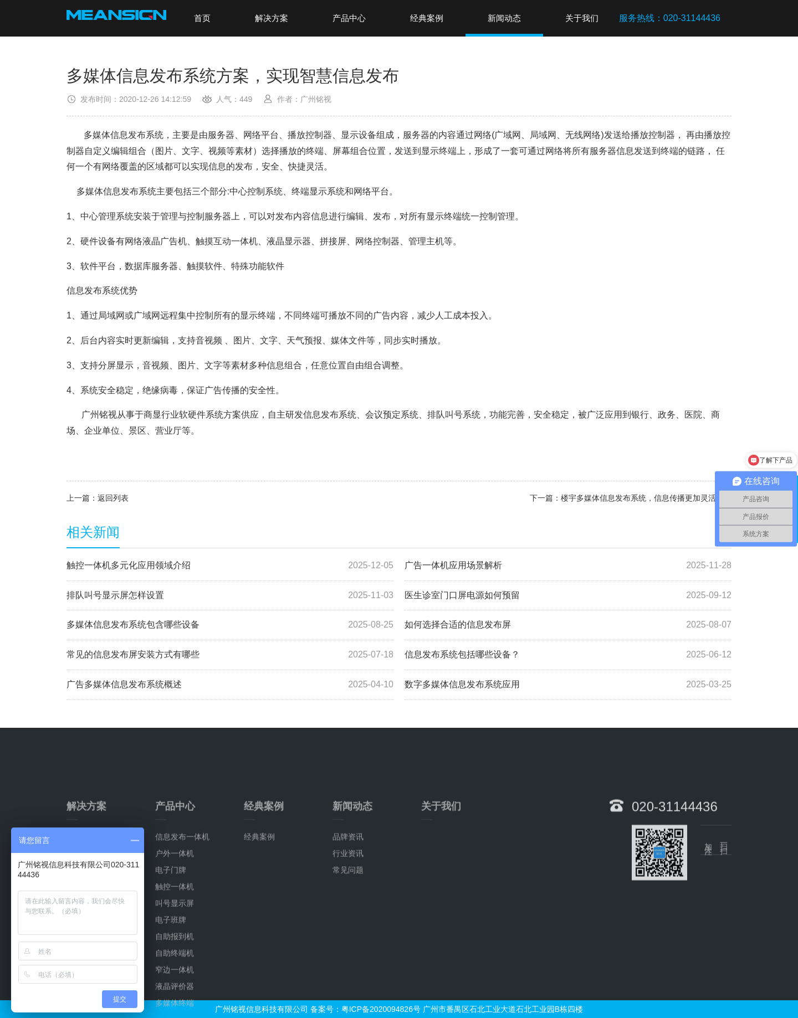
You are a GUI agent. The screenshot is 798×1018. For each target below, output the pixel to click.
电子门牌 (170, 941)
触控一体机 (174, 957)
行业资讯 (348, 924)
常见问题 (348, 941)
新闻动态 (504, 18)
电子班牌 (170, 990)
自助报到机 (174, 1007)
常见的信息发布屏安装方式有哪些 (229, 655)
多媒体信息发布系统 (123, 135)
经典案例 (426, 18)
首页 (202, 18)
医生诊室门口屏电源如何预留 (568, 595)
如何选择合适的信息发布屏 (568, 625)
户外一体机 (174, 924)
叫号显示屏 (174, 974)
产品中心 (349, 18)
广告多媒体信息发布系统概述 (229, 684)
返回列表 (113, 497)
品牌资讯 (348, 907)
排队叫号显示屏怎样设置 (229, 595)
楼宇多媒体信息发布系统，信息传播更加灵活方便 (646, 497)
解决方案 (271, 18)
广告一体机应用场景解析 (568, 565)
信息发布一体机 (182, 907)
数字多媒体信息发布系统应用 (568, 684)
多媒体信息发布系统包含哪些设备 (229, 625)
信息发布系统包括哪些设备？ (568, 655)
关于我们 (581, 18)
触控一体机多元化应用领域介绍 (229, 565)
